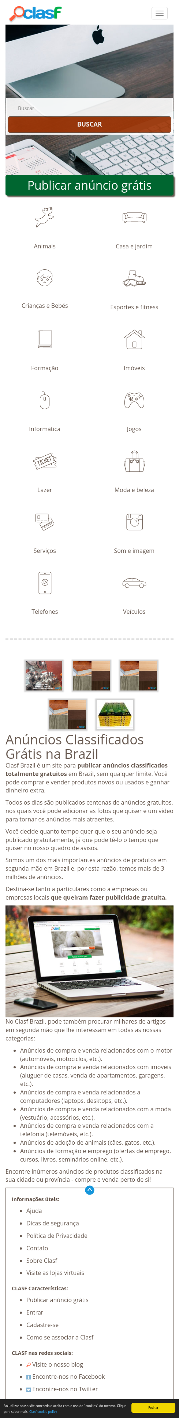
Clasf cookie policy (43, 1412)
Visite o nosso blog (54, 1364)
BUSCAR (89, 124)
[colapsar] (160, 13)
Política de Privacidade (56, 1236)
